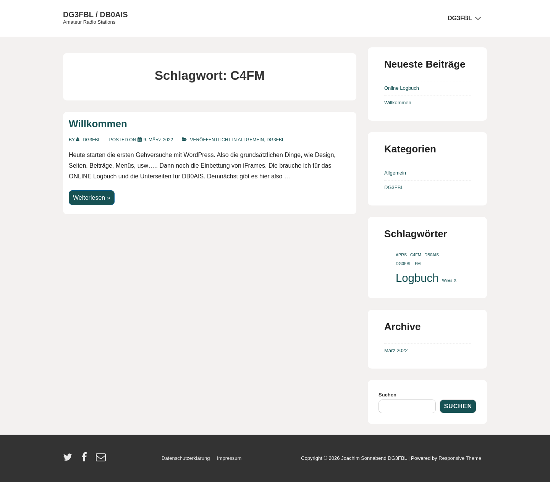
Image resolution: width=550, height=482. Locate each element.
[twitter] (69, 460)
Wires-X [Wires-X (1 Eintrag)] (449, 280)
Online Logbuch (401, 88)
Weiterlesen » (91, 196)
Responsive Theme (459, 458)
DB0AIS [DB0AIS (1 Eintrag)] (431, 254)
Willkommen (98, 123)
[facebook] (86, 460)
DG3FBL (465, 18)
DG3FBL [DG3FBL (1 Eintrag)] (403, 263)
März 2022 (396, 350)
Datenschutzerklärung (186, 458)
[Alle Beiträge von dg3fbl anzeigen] (89, 139)
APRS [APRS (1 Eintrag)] (401, 254)
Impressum (229, 458)
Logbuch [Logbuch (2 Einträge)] (417, 278)
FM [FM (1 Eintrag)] (418, 263)
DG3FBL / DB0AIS (95, 14)
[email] (102, 460)
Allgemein (251, 139)
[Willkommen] (158, 139)
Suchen (387, 395)
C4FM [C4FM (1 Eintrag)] (415, 254)
